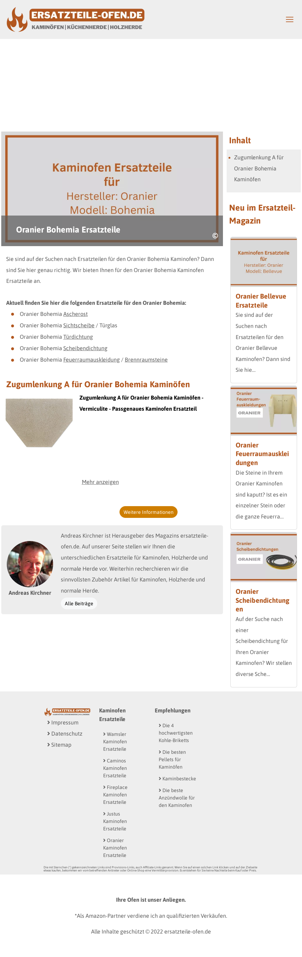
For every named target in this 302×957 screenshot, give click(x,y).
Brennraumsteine (146, 359)
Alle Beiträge (79, 603)
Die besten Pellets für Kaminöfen (172, 759)
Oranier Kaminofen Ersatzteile (115, 847)
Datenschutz (64, 733)
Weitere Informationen (149, 512)
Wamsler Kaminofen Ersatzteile (115, 741)
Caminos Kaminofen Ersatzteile (115, 768)
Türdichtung (78, 337)
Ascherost (75, 314)
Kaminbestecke (177, 778)
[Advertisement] (151, 85)
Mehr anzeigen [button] (100, 482)
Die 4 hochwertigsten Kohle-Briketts (176, 733)
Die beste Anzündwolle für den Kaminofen (177, 797)
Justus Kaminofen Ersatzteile (115, 821)
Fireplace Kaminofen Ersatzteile (115, 794)
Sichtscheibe (78, 325)
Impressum (62, 722)
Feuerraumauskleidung (91, 359)
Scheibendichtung (85, 348)
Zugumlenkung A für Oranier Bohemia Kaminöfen (259, 168)
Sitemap (59, 744)
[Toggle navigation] (289, 19)
